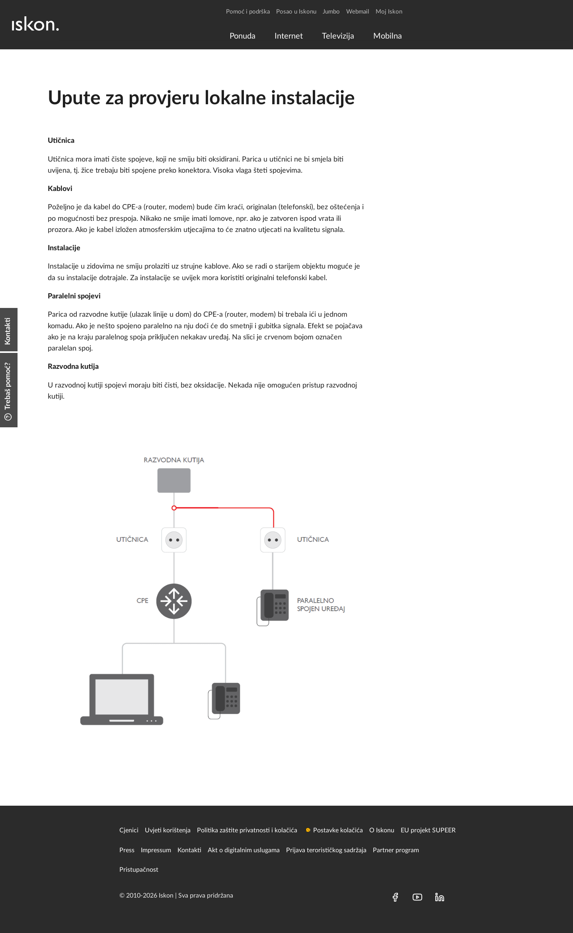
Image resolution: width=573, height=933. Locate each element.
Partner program (396, 850)
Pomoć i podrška (248, 12)
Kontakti (189, 850)
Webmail (357, 12)
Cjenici (128, 830)
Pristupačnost (138, 870)
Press (126, 850)
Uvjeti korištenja (168, 830)
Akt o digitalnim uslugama (244, 850)
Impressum (156, 850)
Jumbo (331, 12)
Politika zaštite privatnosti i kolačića (247, 830)
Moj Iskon (389, 12)
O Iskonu (381, 830)
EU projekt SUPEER (428, 830)
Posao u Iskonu (296, 12)
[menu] (314, 36)
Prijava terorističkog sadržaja (326, 850)
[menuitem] (242, 36)
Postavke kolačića (338, 830)
